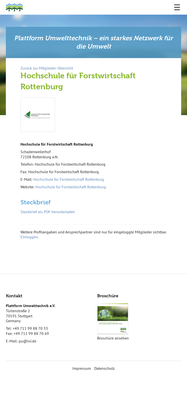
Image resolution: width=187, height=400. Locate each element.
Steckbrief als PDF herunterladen (47, 211)
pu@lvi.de (27, 341)
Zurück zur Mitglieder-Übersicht (46, 68)
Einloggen (29, 236)
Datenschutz (104, 368)
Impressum (81, 368)
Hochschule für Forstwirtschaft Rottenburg (68, 179)
